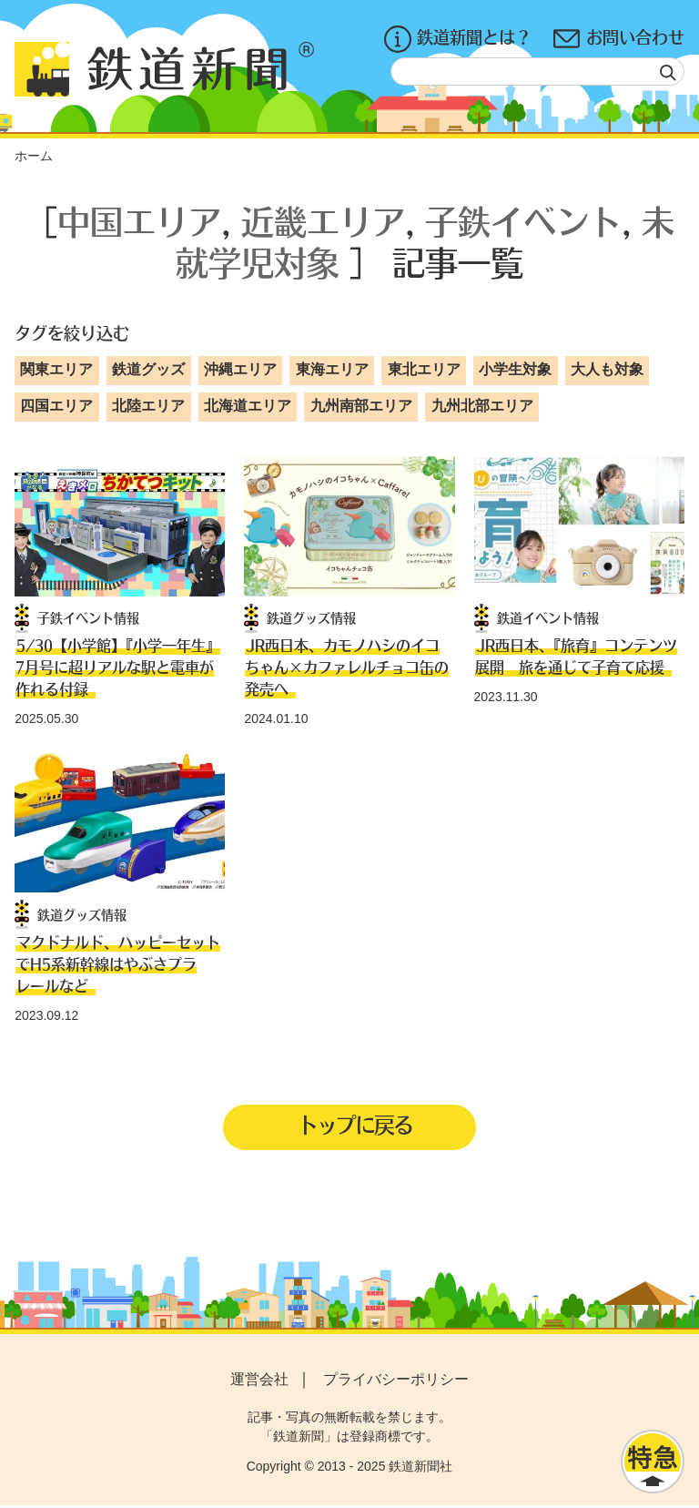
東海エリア (332, 369)
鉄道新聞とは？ (458, 39)
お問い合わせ (618, 39)
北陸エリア (148, 405)
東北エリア (424, 369)
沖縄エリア (240, 369)
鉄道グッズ (148, 369)
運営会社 (259, 1381)
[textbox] (537, 71)
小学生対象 (515, 369)
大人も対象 (607, 369)
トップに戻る (355, 1126)
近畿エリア (323, 220)
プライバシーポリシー (396, 1381)
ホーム (34, 155)
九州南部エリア (361, 405)
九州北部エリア (482, 405)
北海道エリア (247, 405)
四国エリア (56, 405)
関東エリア (56, 369)
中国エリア (139, 220)
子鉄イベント (523, 220)
